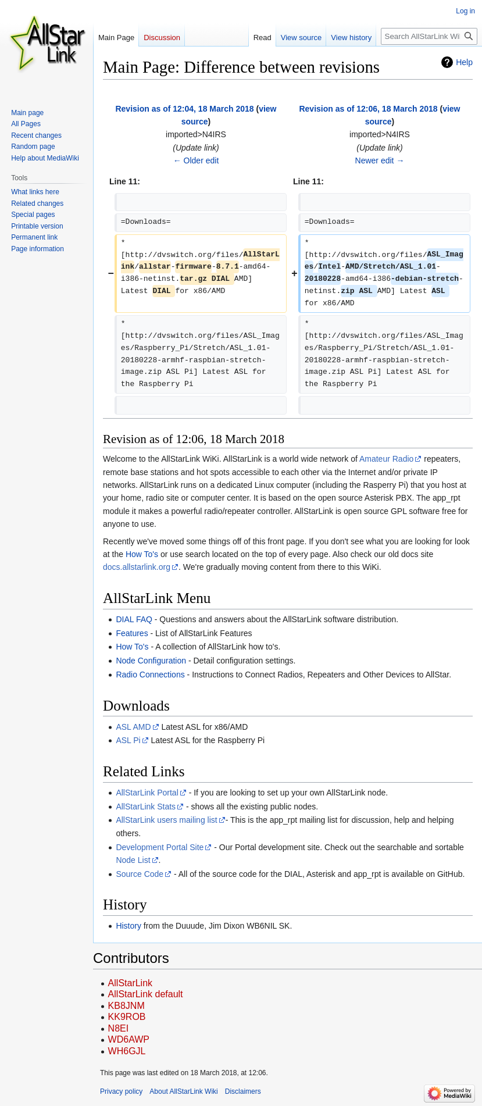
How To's (142, 554)
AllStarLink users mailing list (166, 820)
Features (132, 633)
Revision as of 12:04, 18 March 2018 (184, 108)
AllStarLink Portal (147, 792)
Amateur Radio (386, 458)
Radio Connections (150, 674)
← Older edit (196, 160)
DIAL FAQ (134, 619)
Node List (133, 860)
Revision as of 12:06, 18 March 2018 (368, 108)
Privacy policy (121, 1091)
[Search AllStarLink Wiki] (429, 36)
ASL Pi (128, 740)
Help (464, 62)
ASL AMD (133, 727)
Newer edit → (380, 160)
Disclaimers (243, 1091)
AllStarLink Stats (146, 806)
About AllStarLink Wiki (183, 1091)
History (128, 925)
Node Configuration (151, 660)
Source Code (139, 874)
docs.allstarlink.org (136, 567)
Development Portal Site (159, 847)
